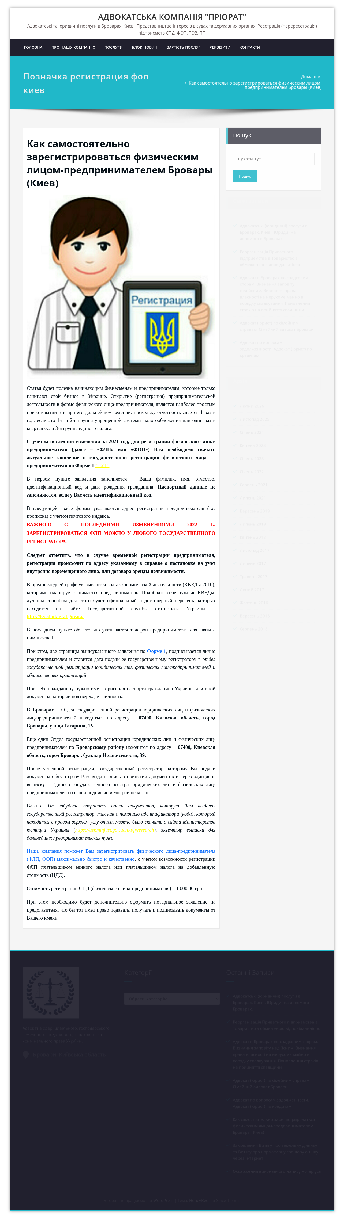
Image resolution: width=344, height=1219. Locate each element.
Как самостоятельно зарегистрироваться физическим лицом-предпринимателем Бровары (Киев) (256, 85)
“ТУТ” (102, 465)
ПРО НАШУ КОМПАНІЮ (73, 47)
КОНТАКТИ (250, 47)
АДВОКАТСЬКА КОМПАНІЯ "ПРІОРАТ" (172, 16)
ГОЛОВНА (33, 47)
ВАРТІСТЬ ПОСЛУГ (183, 47)
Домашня (312, 76)
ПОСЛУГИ (113, 47)
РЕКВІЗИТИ (220, 47)
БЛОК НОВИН (145, 47)
